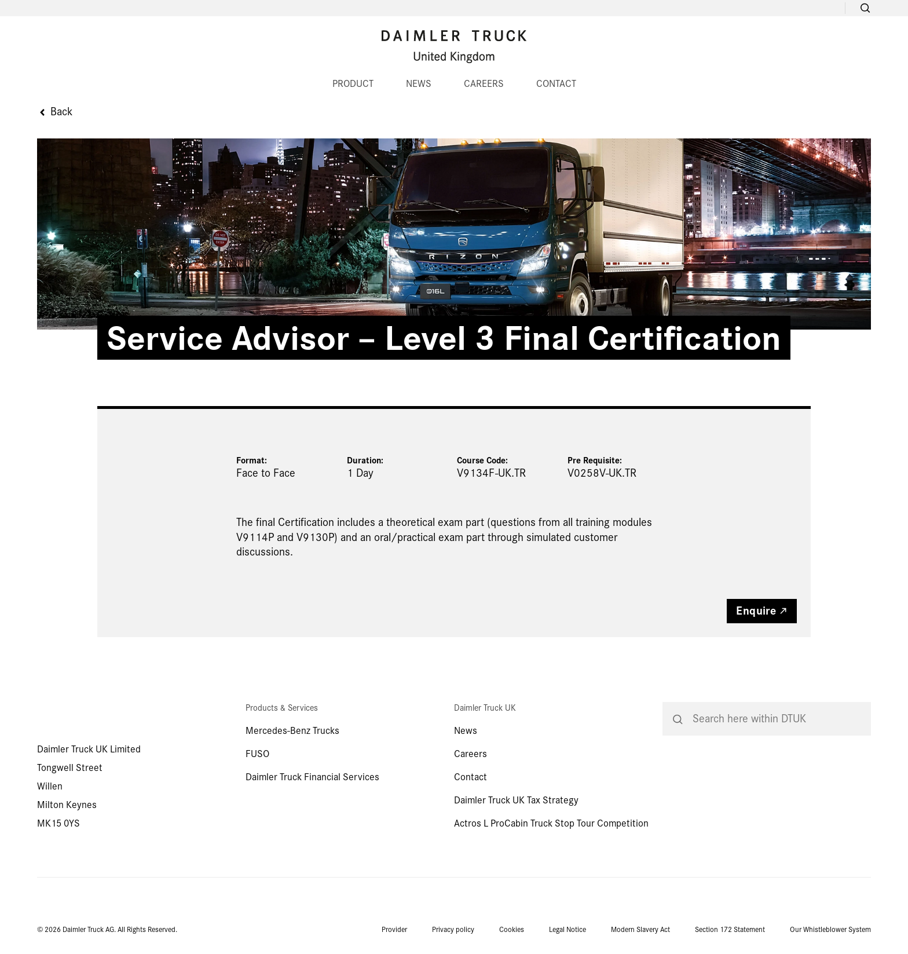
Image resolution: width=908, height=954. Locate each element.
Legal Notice (567, 930)
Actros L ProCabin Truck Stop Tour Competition (551, 823)
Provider (394, 930)
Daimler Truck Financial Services (312, 777)
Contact (470, 777)
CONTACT (556, 84)
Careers (470, 754)
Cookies (511, 930)
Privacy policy (453, 930)
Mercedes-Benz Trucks (292, 731)
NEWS (418, 84)
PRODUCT (353, 84)
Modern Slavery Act (640, 930)
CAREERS (484, 84)
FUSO (257, 754)
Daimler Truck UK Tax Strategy (516, 800)
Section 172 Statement (730, 930)
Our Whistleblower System (830, 930)
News (465, 731)
